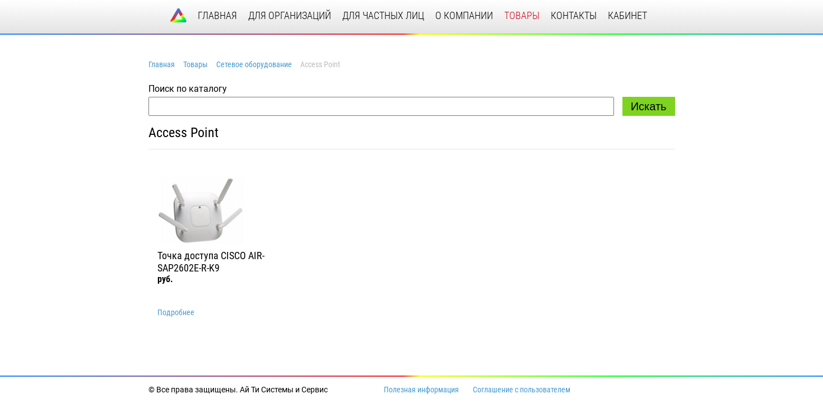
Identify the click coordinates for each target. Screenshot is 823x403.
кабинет (627, 15)
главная (217, 15)
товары (522, 15)
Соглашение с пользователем (521, 389)
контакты (574, 15)
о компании (464, 15)
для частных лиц (383, 15)
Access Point (183, 132)
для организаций (289, 15)
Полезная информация (421, 389)
